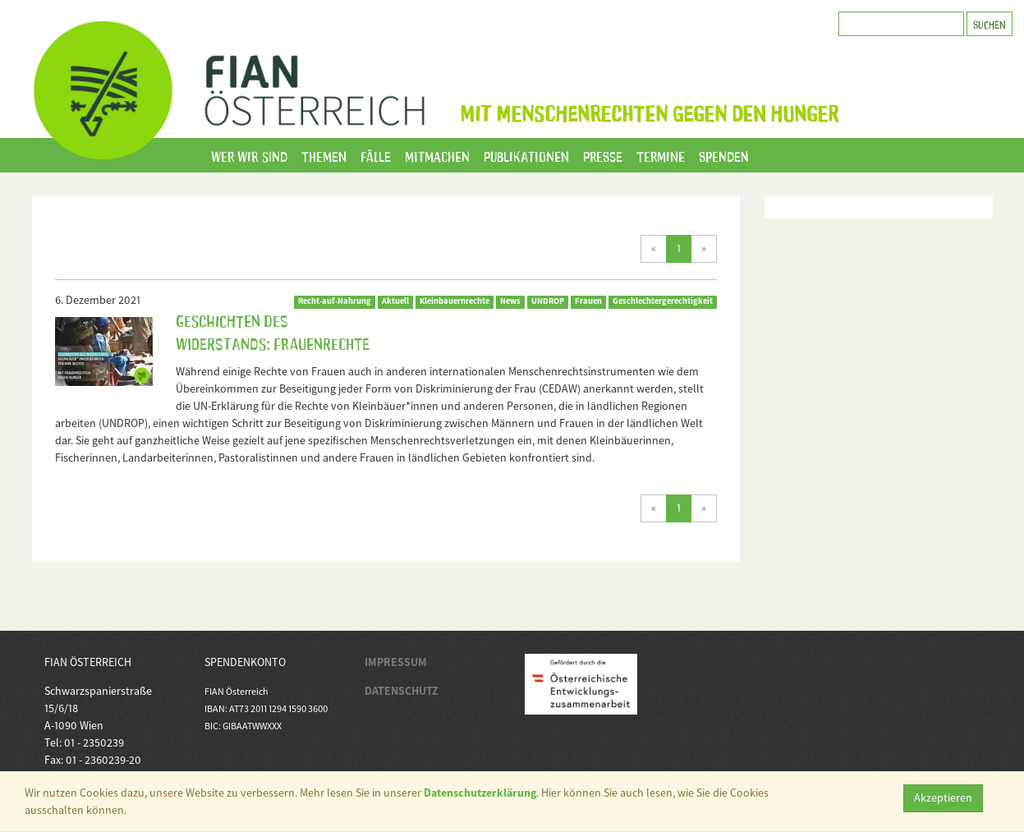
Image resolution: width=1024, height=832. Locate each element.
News (510, 301)
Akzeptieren (943, 797)
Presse (602, 155)
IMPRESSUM (396, 662)
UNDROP (547, 301)
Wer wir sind (249, 155)
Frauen (588, 301)
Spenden (724, 155)
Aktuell (395, 301)
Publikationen (526, 155)
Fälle (375, 155)
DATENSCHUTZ (402, 690)
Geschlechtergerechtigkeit (663, 301)
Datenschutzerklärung (480, 792)
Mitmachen (437, 155)
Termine (660, 155)
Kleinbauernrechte (454, 301)
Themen (324, 155)
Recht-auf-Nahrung (334, 301)
